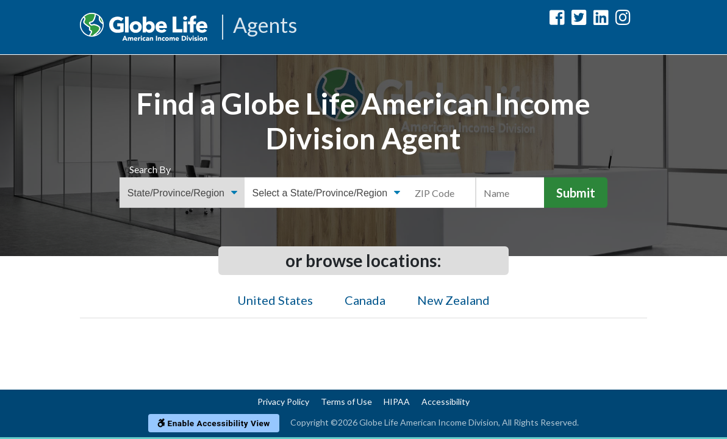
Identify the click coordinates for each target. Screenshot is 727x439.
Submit (575, 192)
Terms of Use (346, 401)
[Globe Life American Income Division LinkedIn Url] (601, 20)
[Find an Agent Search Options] (182, 192)
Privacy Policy (283, 401)
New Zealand (453, 300)
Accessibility (445, 401)
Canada (365, 300)
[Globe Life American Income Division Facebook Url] (557, 20)
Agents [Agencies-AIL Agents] (265, 26)
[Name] (510, 192)
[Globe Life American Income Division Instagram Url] (623, 20)
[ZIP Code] (441, 192)
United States (275, 300)
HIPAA (397, 401)
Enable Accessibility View (213, 423)
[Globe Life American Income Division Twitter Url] (579, 20)
